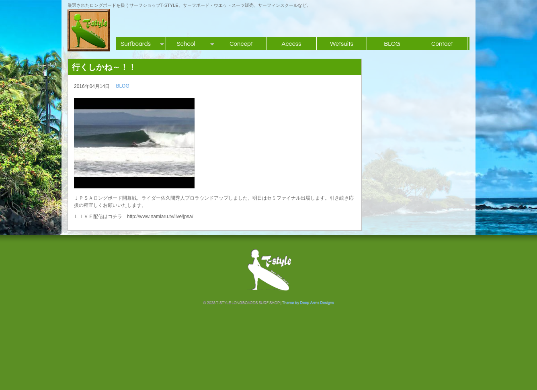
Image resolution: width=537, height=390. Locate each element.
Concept (241, 44)
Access (291, 44)
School (186, 44)
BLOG (392, 44)
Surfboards (136, 44)
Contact (442, 44)
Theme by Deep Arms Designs (308, 302)
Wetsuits (341, 44)
